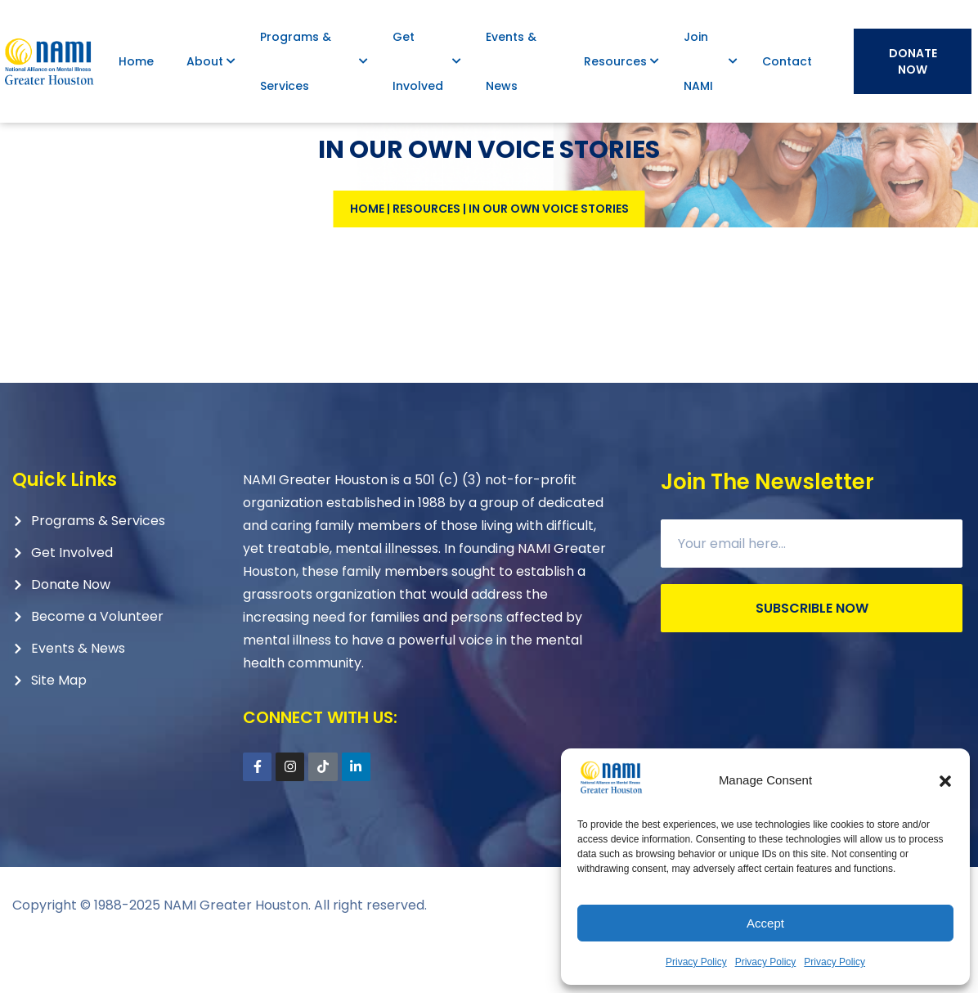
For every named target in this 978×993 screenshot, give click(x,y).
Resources (426, 257)
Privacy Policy (696, 962)
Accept (765, 923)
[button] (945, 781)
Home (367, 257)
